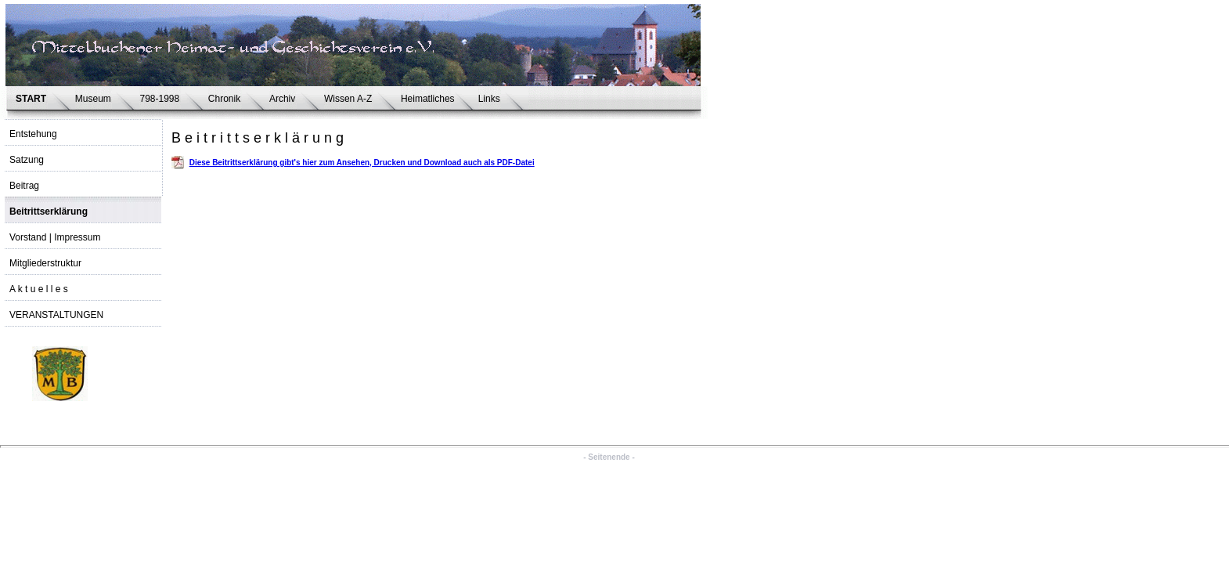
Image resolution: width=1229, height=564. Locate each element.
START (34, 98)
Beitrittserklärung (48, 211)
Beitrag (24, 185)
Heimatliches (428, 98)
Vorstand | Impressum (55, 237)
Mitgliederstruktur (45, 263)
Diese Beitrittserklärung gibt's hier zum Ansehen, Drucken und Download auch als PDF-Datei (362, 162)
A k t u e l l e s (38, 289)
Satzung (26, 159)
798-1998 (161, 98)
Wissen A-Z (350, 98)
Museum (96, 98)
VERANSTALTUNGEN (56, 314)
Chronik (227, 98)
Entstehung (33, 133)
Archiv (285, 98)
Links (492, 98)
